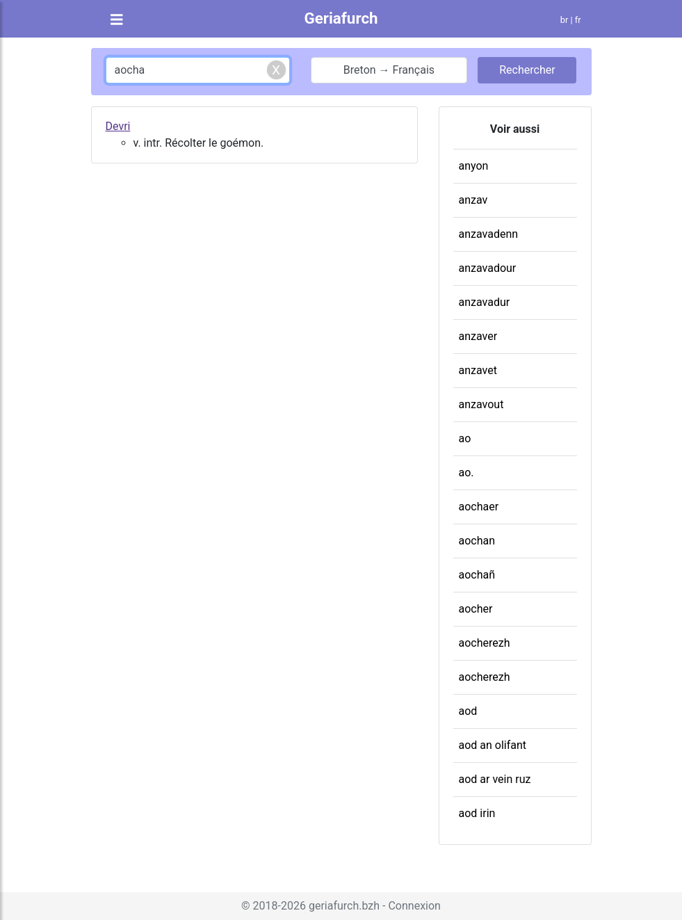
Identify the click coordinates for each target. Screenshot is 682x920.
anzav (473, 200)
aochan (477, 540)
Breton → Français (389, 69)
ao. (466, 472)
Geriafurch (340, 18)
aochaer (479, 506)
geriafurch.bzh (344, 905)
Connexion (414, 905)
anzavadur (484, 302)
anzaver (478, 336)
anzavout (481, 404)
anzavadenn (489, 234)
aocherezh (484, 642)
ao (465, 438)
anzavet (478, 370)
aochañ (477, 574)
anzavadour (488, 268)
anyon (474, 165)
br (564, 20)
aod (468, 711)
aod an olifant (493, 745)
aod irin (477, 813)
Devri (118, 126)
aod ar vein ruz (495, 779)
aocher (476, 608)
